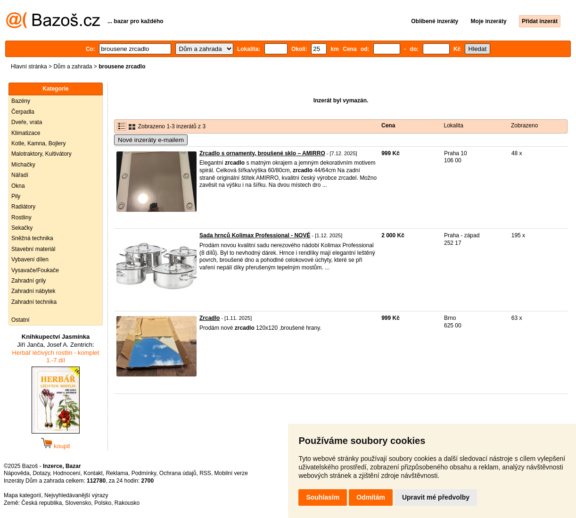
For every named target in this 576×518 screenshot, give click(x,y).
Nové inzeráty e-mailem (151, 139)
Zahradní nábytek (33, 291)
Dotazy (41, 473)
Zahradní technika (34, 302)
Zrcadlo (209, 318)
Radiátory (23, 206)
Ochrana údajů (178, 473)
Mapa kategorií (22, 495)
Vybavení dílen (30, 259)
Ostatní (20, 320)
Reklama (117, 473)
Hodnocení (67, 473)
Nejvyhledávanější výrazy (76, 495)
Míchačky (23, 164)
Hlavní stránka (29, 66)
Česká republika (41, 503)
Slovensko (78, 503)
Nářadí (19, 175)
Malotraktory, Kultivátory (41, 153)
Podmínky (144, 473)
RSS (205, 473)
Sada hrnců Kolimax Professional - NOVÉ (254, 235)
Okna (18, 186)
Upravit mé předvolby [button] (435, 497)
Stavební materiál (33, 249)
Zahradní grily (28, 280)
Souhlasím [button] (322, 497)
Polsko (102, 503)
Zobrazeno (524, 125)
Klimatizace (25, 133)
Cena (388, 125)
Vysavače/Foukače (35, 270)
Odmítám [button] (370, 497)
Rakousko (127, 503)
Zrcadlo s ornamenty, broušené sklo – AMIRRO (262, 153)
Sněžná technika (32, 238)
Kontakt (93, 473)
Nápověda (17, 473)
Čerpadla (22, 112)
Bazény (20, 101)
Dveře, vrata (26, 122)
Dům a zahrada (72, 66)
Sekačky (22, 228)
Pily (15, 196)
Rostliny (21, 217)
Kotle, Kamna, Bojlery (38, 143)
